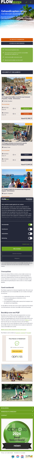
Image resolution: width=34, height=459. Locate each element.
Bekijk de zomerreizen (17, 39)
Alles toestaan (17, 248)
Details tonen (25, 244)
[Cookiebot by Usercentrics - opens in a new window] (25, 199)
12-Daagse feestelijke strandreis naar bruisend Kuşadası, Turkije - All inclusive (16, 97)
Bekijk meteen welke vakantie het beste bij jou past (13, 329)
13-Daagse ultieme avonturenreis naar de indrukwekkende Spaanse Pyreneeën (14, 144)
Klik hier (27, 320)
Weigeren (16, 258)
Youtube (29, 332)
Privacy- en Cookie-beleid (7, 452)
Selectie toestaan (17, 253)
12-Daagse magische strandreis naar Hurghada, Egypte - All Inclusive (16, 190)
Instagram (22, 332)
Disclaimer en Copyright (19, 452)
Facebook (18, 332)
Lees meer (3, 33)
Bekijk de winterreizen (17, 43)
